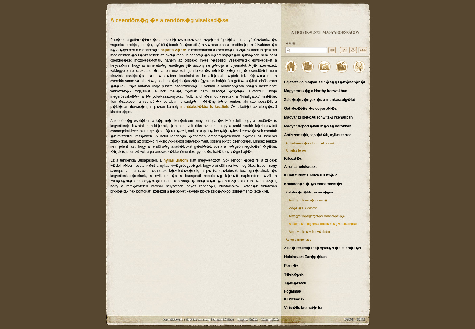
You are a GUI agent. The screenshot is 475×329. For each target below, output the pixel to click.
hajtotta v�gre (173, 50)
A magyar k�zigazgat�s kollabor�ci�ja (317, 216)
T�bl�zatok (295, 283)
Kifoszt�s (293, 158)
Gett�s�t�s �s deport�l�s (310, 108)
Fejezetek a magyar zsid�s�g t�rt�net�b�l (324, 82)
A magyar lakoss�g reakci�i (308, 200)
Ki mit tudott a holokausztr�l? (310, 175)
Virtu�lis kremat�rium (304, 308)
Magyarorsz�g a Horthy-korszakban (315, 91)
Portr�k (291, 266)
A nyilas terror (296, 150)
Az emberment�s (298, 239)
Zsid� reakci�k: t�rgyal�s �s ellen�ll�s (322, 248)
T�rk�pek (293, 274)
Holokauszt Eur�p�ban (305, 257)
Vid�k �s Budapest (303, 208)
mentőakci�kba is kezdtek (204, 107)
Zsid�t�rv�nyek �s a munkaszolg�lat (319, 100)
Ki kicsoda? (294, 299)
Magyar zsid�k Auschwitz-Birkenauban (318, 117)
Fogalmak (292, 291)
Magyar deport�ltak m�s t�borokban (317, 126)
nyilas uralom (176, 160)
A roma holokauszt (300, 167)
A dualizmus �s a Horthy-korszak (310, 143)
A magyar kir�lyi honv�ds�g (309, 231)
